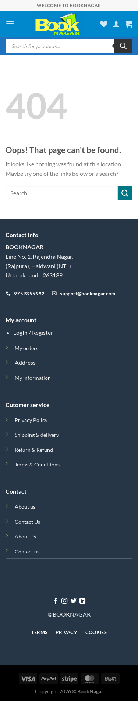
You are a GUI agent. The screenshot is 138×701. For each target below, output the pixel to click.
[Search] (123, 46)
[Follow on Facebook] (56, 601)
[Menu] (10, 24)
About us (25, 507)
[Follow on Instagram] (64, 601)
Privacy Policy (31, 420)
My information (33, 378)
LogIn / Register (33, 332)
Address (25, 362)
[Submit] (125, 193)
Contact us (27, 551)
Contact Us (27, 522)
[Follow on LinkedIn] (82, 601)
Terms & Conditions (37, 464)
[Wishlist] (103, 24)
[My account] (116, 24)
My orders (26, 348)
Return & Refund (34, 450)
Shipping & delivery (37, 435)
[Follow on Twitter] (74, 601)
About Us (25, 536)
